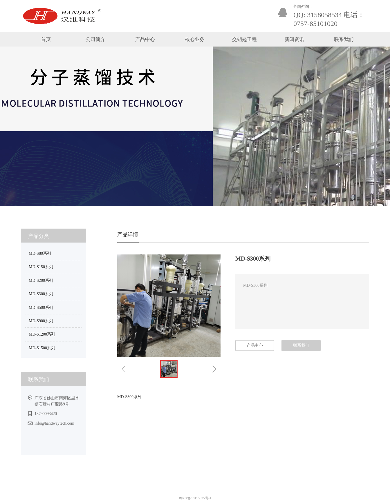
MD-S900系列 (41, 321)
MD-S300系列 (41, 294)
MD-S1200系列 (42, 334)
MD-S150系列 (41, 267)
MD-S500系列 (41, 307)
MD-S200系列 (41, 280)
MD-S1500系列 (42, 348)
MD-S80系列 (40, 253)
